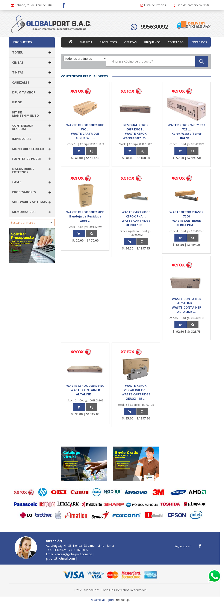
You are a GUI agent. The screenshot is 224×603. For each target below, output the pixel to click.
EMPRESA (86, 42)
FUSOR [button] (31, 102)
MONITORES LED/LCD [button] (31, 149)
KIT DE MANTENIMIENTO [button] (31, 114)
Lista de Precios (153, 5)
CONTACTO (175, 42)
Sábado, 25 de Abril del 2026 (32, 5)
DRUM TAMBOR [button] (31, 92)
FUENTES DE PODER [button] (31, 159)
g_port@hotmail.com (60, 558)
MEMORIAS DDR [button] (31, 212)
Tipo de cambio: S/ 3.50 (191, 5)
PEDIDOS (199, 42)
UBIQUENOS (152, 42)
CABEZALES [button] (31, 82)
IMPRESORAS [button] (31, 139)
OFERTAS (130, 42)
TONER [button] (31, 52)
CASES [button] (31, 182)
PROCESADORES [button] (31, 192)
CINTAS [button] (31, 62)
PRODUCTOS (108, 42)
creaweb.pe (122, 600)
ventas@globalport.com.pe (73, 554)
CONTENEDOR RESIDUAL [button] (31, 127)
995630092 (154, 26)
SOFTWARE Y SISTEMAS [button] (31, 202)
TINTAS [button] (31, 72)
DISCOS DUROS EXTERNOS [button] (31, 170)
